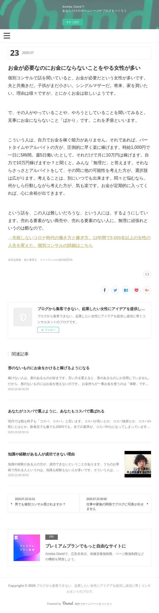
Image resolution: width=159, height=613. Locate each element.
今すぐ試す (72, 22)
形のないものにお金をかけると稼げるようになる (49, 368)
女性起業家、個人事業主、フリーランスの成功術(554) (40, 259)
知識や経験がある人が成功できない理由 (41, 454)
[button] (7, 35)
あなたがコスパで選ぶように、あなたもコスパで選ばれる (56, 411)
